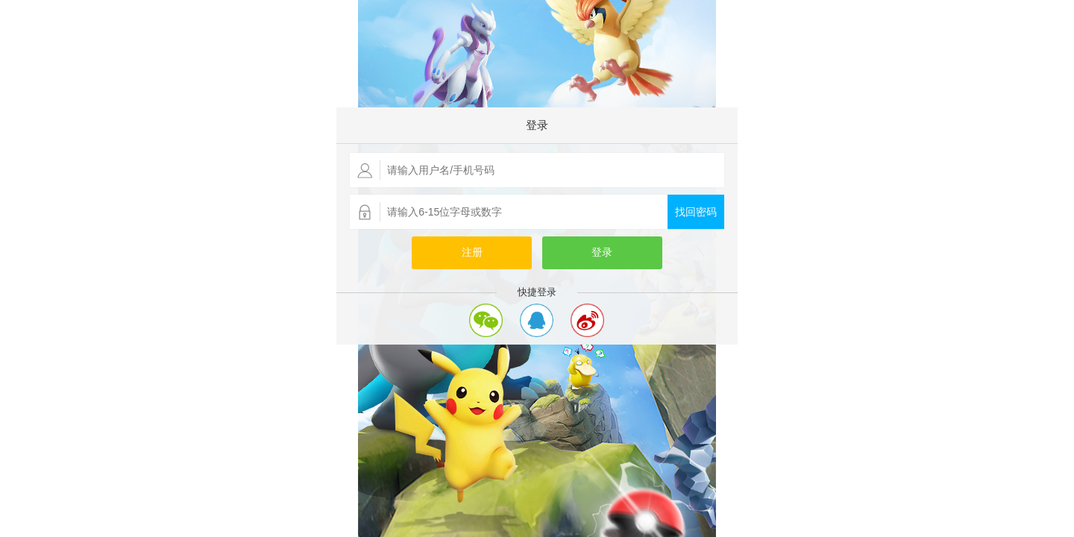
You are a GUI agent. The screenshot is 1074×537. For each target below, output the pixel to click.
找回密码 (696, 212)
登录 (601, 252)
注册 (472, 252)
